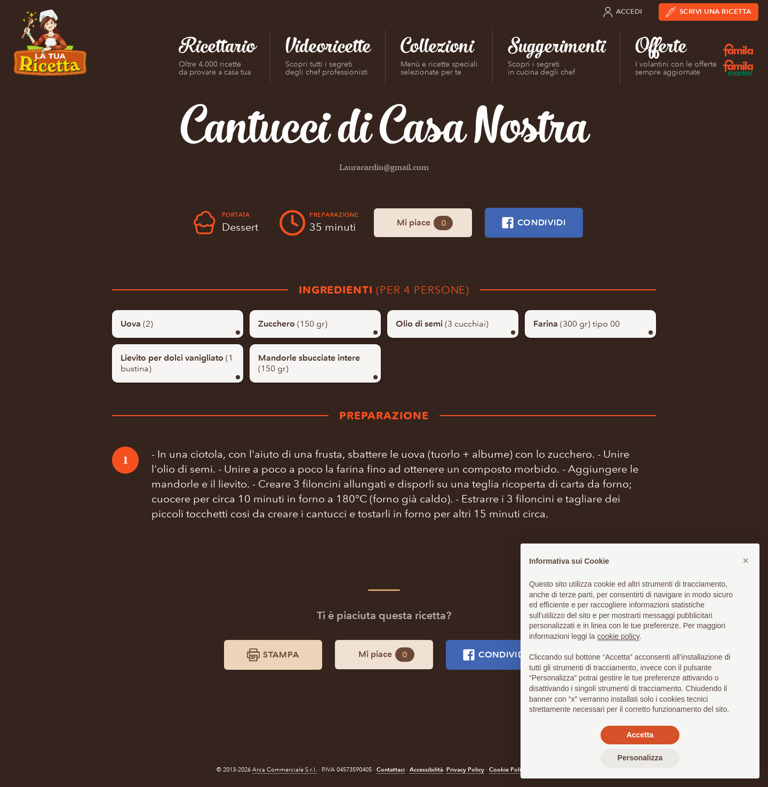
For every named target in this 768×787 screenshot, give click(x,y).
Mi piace (425, 223)
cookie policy (618, 636)
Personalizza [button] (640, 757)
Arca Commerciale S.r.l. (284, 769)
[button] (745, 560)
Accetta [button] (640, 735)
